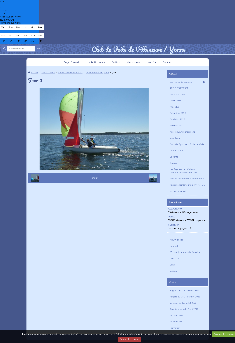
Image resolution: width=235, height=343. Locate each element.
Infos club (174, 106)
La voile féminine (94, 62)
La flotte (174, 156)
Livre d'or (151, 62)
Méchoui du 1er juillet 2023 (183, 303)
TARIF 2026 (175, 100)
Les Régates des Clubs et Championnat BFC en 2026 (183, 171)
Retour (94, 177)
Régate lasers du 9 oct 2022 (184, 309)
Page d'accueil (71, 62)
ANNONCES (176, 125)
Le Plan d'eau (176, 150)
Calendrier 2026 (178, 113)
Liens (172, 264)
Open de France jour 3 (97, 72)
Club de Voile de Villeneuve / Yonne (138, 49)
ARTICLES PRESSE (179, 88)
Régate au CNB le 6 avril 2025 (185, 296)
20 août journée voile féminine (185, 252)
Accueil (34, 72)
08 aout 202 (176, 321)
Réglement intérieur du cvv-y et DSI (187, 184)
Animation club (177, 94)
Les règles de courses (187, 81)
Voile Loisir (175, 138)
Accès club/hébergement (182, 131)
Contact (167, 62)
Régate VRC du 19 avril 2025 (184, 290)
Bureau (173, 163)
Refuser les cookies (130, 339)
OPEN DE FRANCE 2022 (70, 72)
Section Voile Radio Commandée (187, 178)
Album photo (133, 62)
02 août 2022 (176, 315)
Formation (175, 327)
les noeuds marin (178, 191)
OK (38, 48)
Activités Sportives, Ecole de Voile (187, 144)
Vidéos (116, 62)
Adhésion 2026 (177, 119)
